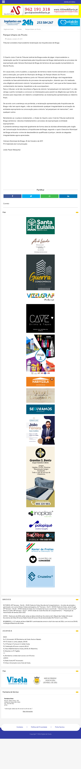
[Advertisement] (40, 171)
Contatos (20, 727)
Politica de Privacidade (39, 727)
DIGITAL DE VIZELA (73, 2)
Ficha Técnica (59, 727)
